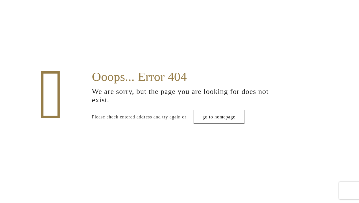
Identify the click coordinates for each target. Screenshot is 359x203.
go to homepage (219, 116)
